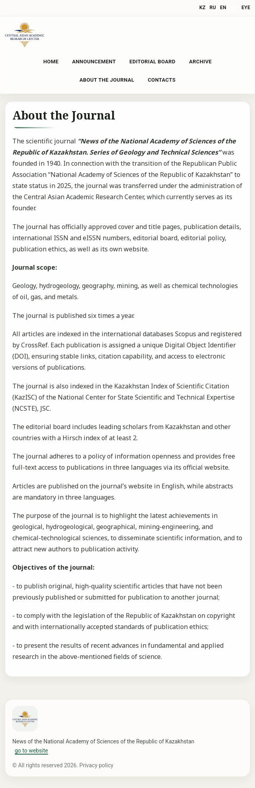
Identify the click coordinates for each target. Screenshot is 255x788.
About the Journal (107, 80)
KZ (202, 7)
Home (50, 62)
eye (245, 7)
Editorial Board (152, 62)
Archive (200, 62)
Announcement (94, 62)
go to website (31, 750)
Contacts (161, 80)
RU (213, 7)
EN (223, 7)
